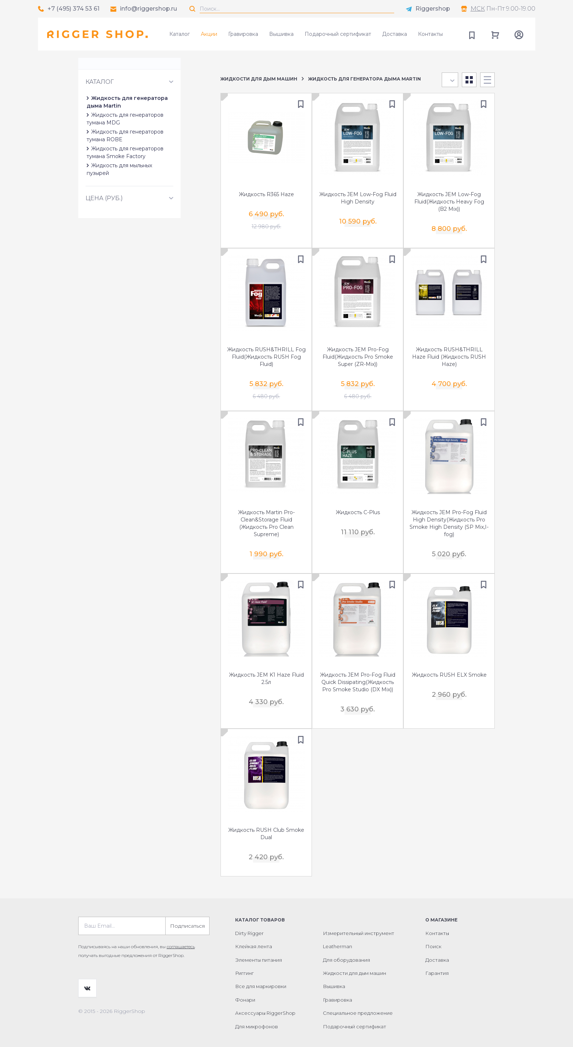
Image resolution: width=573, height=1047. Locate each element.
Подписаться (187, 915)
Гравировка (243, 34)
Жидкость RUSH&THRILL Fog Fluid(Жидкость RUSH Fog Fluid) (266, 355)
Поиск (433, 935)
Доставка (394, 34)
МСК (478, 8)
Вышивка (281, 34)
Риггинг (244, 962)
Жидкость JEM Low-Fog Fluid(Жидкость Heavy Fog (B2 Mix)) (449, 202)
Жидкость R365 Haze (266, 195)
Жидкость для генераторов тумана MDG (144, 147)
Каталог (179, 34)
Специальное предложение (358, 1002)
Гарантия (437, 962)
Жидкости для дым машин (258, 79)
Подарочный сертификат (338, 34)
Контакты (430, 34)
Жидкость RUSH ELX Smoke (449, 669)
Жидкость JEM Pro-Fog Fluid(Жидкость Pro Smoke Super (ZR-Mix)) (358, 355)
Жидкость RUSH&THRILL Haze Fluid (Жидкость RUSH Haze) (449, 355)
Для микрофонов (256, 1015)
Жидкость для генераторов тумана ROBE (146, 156)
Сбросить (186, 87)
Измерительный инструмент (358, 922)
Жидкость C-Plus (358, 508)
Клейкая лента (253, 935)
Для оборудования (346, 949)
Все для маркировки (260, 975)
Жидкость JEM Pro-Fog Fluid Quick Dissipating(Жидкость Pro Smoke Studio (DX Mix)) (357, 676)
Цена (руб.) (104, 207)
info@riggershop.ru (148, 8)
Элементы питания (258, 949)
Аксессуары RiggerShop (265, 1002)
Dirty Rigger (249, 922)
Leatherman (337, 935)
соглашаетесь (181, 935)
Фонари (245, 989)
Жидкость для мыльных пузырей (133, 182)
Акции (209, 34)
